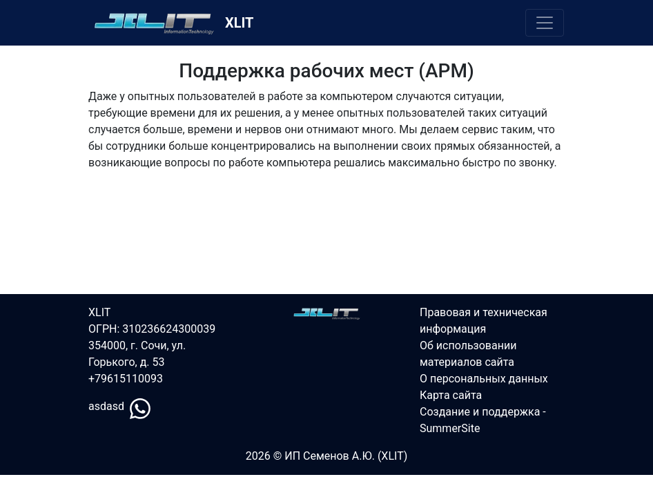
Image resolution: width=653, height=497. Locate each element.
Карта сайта (451, 395)
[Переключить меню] (544, 23)
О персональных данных (484, 378)
